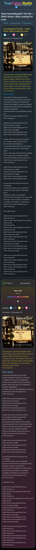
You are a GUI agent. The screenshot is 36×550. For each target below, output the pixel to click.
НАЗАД (6, 23)
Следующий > (27, 23)
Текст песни (7, 372)
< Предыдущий (15, 23)
